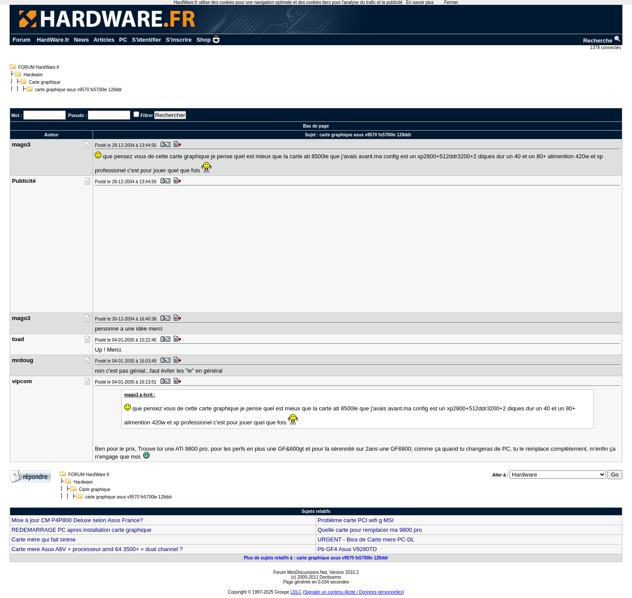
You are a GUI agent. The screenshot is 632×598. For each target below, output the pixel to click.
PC (123, 39)
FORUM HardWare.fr (39, 67)
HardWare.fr (53, 39)
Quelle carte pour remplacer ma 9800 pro (369, 530)
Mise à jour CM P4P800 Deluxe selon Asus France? (77, 520)
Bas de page (316, 126)
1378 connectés (606, 47)
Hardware (33, 74)
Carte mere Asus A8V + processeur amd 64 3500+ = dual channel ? (97, 549)
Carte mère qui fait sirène (43, 539)
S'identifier (146, 39)
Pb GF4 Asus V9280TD (347, 549)
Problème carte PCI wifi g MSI (355, 520)
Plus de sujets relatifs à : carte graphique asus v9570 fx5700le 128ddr (316, 557)
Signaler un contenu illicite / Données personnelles (353, 592)
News (81, 39)
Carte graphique (45, 82)
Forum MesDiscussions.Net (300, 572)
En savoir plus (420, 2)
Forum (21, 39)
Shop (208, 39)
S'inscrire (179, 39)
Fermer (451, 2)
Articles (104, 39)
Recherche (602, 40)
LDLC (296, 592)
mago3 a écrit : (139, 394)
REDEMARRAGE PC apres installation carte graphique (81, 530)
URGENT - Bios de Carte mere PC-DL (365, 539)
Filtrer (146, 115)
